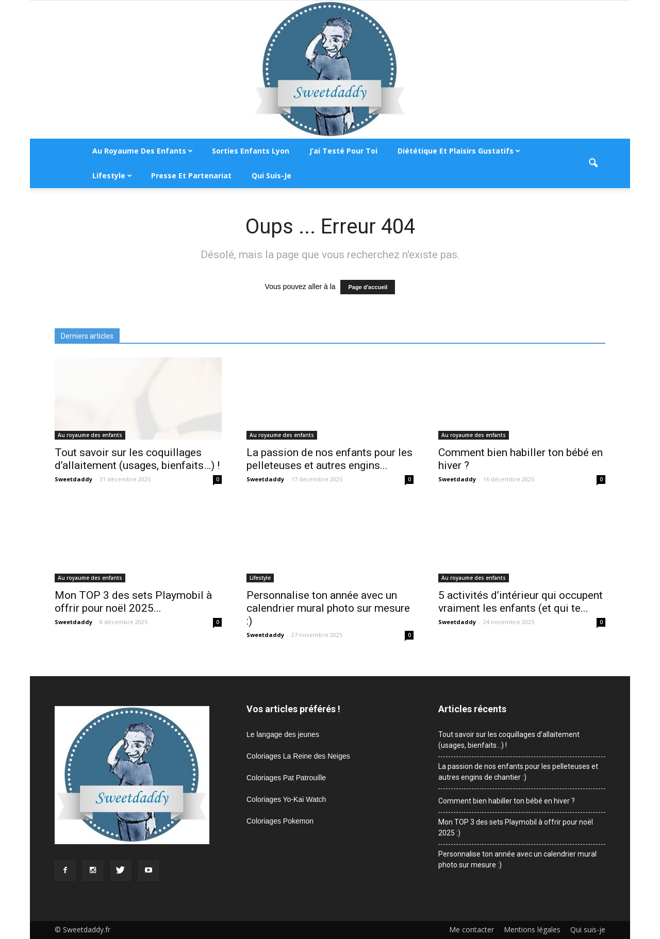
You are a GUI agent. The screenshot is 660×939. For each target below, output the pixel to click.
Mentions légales (532, 929)
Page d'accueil (367, 287)
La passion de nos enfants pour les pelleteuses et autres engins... (329, 459)
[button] (593, 163)
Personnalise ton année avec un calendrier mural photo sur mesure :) (328, 608)
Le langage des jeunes (282, 734)
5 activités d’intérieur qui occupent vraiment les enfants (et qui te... (520, 601)
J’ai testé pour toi (343, 151)
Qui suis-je (271, 175)
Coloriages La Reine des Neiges (298, 756)
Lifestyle (112, 175)
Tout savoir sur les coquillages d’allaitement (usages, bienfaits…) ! (137, 459)
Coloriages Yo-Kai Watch (286, 799)
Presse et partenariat (191, 175)
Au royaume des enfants (142, 151)
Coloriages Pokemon (280, 821)
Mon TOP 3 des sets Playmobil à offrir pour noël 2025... (133, 601)
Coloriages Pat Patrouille (286, 778)
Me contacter (471, 929)
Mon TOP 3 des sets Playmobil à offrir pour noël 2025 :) (515, 827)
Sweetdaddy (73, 479)
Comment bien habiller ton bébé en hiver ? (506, 801)
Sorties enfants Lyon (250, 151)
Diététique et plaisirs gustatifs (459, 151)
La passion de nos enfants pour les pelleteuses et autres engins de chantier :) (518, 771)
